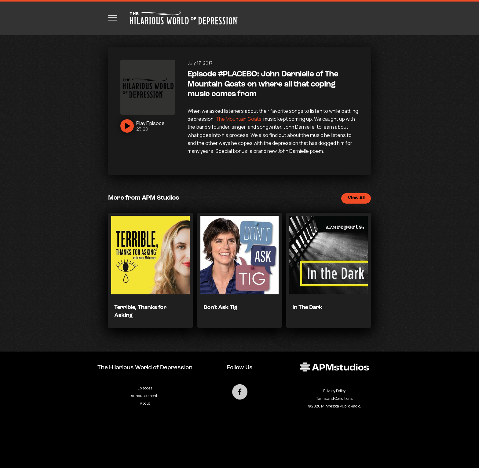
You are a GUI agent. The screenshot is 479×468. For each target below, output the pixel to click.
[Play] (142, 126)
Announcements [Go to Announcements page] (145, 395)
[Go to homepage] (180, 17)
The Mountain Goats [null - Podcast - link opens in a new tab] (238, 119)
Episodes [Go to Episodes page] (144, 388)
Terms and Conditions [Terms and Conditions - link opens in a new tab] (334, 398)
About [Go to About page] (145, 403)
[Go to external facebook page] (239, 392)
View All (356, 198)
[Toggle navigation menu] (112, 17)
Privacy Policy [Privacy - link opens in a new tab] (334, 390)
